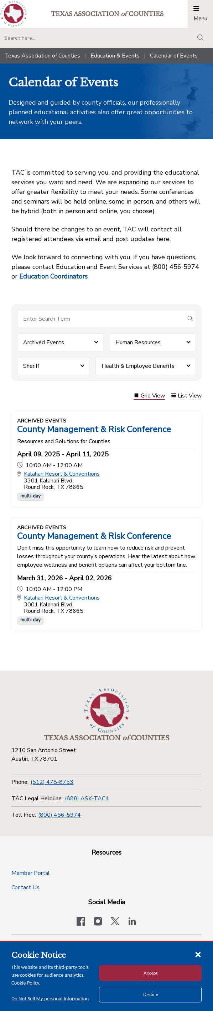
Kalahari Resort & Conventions (62, 474)
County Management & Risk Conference (94, 429)
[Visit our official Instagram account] (98, 922)
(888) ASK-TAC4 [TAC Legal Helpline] (87, 798)
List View (186, 396)
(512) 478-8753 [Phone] (52, 782)
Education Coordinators (53, 276)
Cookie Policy (25, 983)
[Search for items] (100, 319)
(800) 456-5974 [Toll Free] (59, 815)
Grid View (149, 396)
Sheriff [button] (31, 366)
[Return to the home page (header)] (13, 14)
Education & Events (115, 56)
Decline (150, 994)
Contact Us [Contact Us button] (25, 887)
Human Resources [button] (138, 342)
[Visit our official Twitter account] (115, 922)
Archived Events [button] (43, 342)
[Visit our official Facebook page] (81, 922)
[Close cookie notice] (198, 954)
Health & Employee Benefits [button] (138, 366)
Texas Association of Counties (42, 56)
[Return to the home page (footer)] (106, 711)
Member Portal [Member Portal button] (30, 873)
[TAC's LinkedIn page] (132, 922)
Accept (150, 973)
